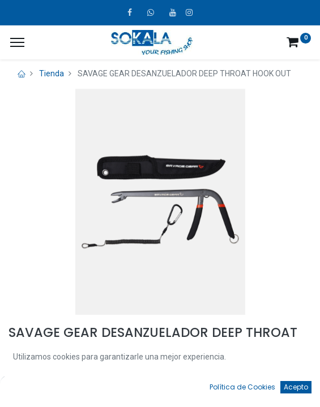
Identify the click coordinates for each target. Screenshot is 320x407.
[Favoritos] (221, 387)
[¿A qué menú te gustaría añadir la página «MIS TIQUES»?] (17, 42)
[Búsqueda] (98, 387)
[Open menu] (160, 390)
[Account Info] (283, 387)
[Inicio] (37, 387)
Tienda (51, 73)
